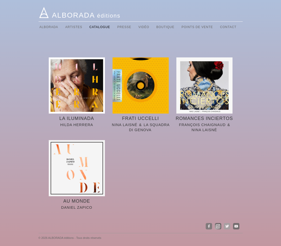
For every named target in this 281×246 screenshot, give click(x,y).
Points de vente (197, 27)
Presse (124, 27)
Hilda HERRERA (76, 125)
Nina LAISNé (124, 125)
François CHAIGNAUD (202, 125)
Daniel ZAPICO (76, 207)
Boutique (165, 27)
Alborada (49, 27)
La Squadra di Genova (149, 127)
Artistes (73, 27)
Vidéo (143, 27)
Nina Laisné (204, 130)
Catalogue (99, 27)
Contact (228, 27)
